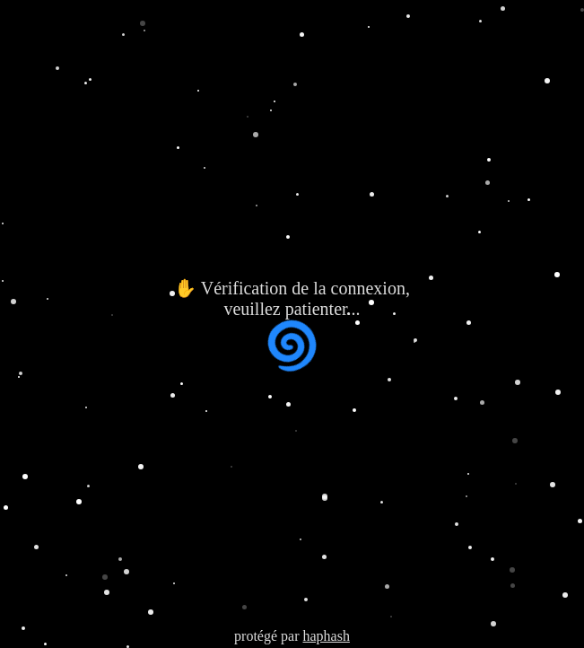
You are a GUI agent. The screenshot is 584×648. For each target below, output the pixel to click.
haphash (325, 636)
